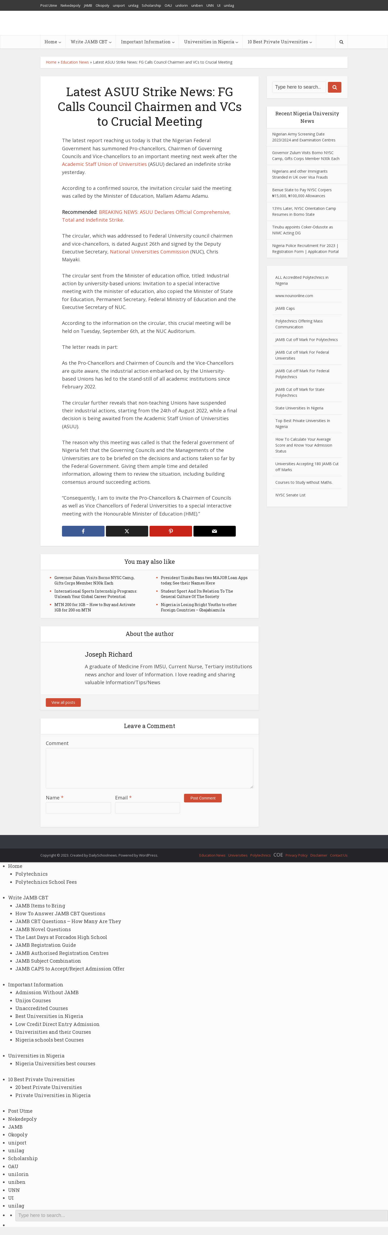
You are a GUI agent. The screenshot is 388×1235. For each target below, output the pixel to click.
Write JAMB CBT (89, 41)
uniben (197, 5)
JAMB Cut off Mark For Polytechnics (306, 339)
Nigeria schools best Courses (49, 1039)
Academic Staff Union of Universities (104, 164)
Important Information (146, 41)
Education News (75, 62)
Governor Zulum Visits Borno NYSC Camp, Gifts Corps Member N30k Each (94, 580)
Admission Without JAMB (47, 992)
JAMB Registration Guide (45, 945)
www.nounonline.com (294, 295)
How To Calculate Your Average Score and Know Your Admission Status (303, 445)
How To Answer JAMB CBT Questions (60, 913)
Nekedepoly (71, 5)
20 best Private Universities (48, 1087)
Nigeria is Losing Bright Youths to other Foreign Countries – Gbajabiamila (199, 607)
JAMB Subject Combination (48, 961)
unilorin (181, 5)
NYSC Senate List (290, 495)
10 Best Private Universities (278, 41)
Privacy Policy (297, 855)
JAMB (88, 5)
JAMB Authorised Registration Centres (62, 953)
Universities (238, 855)
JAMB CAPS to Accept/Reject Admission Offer (69, 968)
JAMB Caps (285, 308)
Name (55, 797)
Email (123, 797)
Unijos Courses (33, 1000)
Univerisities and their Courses (53, 1032)
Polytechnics (260, 855)
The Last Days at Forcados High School (61, 937)
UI (218, 5)
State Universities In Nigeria (299, 407)
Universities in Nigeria (209, 41)
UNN (210, 5)
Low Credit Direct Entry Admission (57, 1024)
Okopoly (102, 5)
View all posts (63, 702)
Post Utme (48, 5)
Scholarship (151, 5)
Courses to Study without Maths (303, 482)
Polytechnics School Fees (46, 882)
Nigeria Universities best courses (55, 1063)
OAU (168, 5)
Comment (57, 743)
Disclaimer (318, 855)
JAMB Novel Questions (43, 929)
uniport (119, 5)
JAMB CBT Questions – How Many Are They (68, 921)
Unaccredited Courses (41, 1008)
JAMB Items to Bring (40, 905)
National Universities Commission (149, 251)
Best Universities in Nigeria (49, 1016)
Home (50, 41)
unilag (133, 5)
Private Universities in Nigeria (53, 1095)
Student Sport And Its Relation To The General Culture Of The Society (197, 594)
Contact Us (339, 855)
